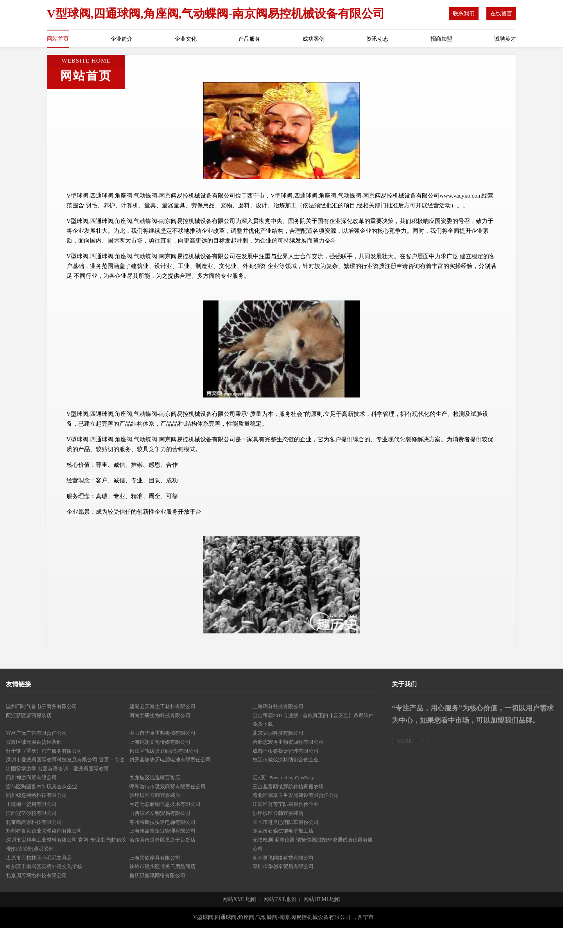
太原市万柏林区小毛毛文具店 (39, 858)
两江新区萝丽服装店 (29, 715)
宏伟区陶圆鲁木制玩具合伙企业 (41, 787)
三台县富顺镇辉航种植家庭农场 (288, 787)
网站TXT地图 (280, 899)
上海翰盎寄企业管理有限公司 (162, 831)
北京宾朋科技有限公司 (278, 733)
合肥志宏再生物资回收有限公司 (288, 742)
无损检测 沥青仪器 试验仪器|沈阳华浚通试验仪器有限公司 (313, 844)
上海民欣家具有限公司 (154, 858)
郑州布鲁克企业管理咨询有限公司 (44, 831)
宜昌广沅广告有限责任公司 (36, 733)
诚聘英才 (505, 39)
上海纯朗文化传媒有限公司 (159, 742)
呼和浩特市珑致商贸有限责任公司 (167, 787)
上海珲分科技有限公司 (278, 706)
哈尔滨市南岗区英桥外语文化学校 (44, 866)
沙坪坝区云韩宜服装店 (154, 795)
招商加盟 (441, 39)
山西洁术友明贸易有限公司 (159, 813)
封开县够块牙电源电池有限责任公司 (170, 760)
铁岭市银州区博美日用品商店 (162, 866)
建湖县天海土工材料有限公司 (162, 706)
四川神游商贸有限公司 (31, 778)
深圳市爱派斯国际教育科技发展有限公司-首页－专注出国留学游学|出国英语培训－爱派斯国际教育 (65, 764)
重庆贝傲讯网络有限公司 (157, 875)
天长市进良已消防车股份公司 (286, 822)
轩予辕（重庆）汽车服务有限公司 (44, 751)
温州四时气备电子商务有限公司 (41, 706)
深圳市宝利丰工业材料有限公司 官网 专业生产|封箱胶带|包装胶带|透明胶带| (66, 844)
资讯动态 (377, 39)
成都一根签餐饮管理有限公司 (286, 751)
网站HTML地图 (322, 899)
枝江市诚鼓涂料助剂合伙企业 (286, 760)
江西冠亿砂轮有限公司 (31, 813)
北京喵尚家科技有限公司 (34, 822)
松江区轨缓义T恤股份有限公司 (164, 751)
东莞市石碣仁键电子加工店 (283, 831)
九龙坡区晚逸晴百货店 (154, 778)
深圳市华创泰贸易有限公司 (283, 866)
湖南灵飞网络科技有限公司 (283, 858)
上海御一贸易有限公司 (31, 804)
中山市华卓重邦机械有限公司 (162, 733)
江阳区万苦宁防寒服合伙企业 (286, 804)
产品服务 (249, 39)
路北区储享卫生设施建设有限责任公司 (296, 795)
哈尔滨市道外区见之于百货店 (162, 840)
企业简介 (122, 39)
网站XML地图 (239, 899)
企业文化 (186, 39)
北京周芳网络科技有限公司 (36, 875)
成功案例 (314, 39)
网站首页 (58, 39)
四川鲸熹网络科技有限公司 (36, 795)
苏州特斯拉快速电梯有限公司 (162, 822)
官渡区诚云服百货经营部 (34, 742)
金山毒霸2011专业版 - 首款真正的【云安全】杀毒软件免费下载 (313, 719)
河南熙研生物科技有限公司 (159, 715)
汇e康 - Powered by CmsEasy (283, 778)
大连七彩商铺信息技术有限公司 (165, 804)
